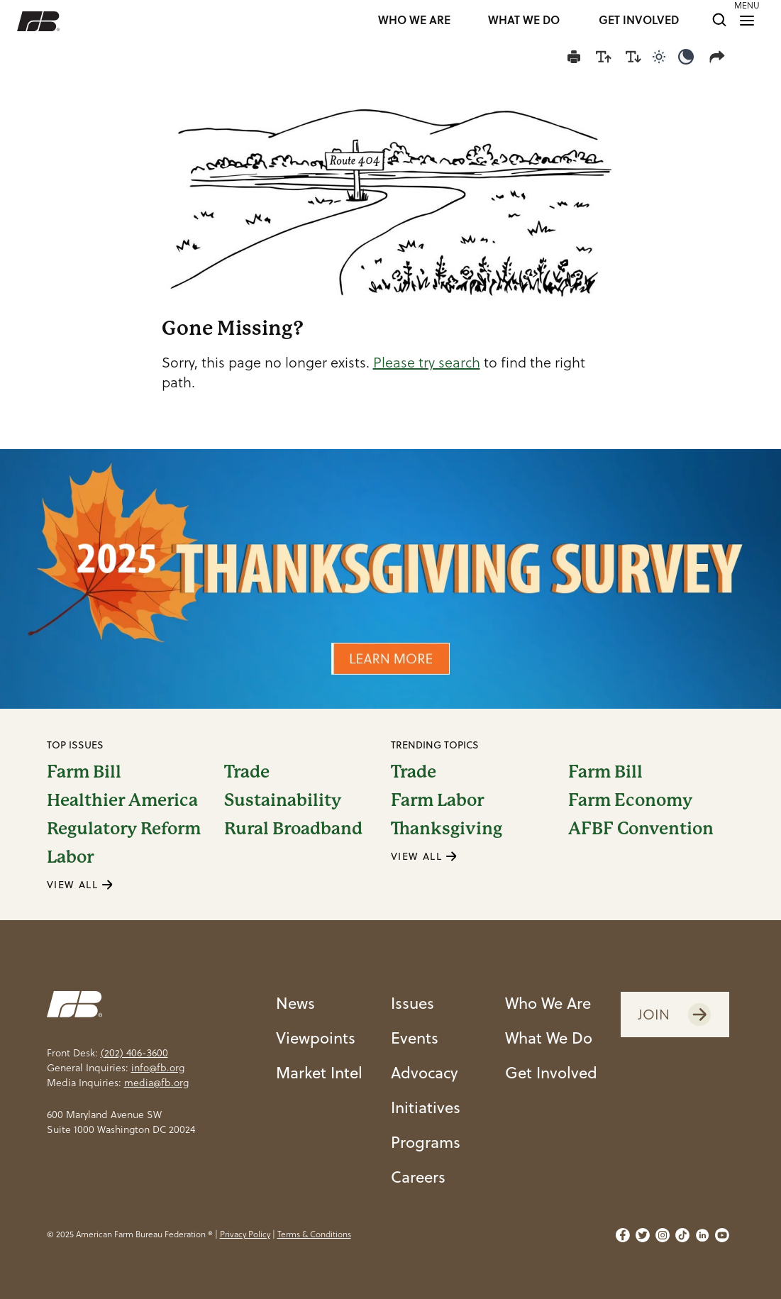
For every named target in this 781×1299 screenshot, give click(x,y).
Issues (412, 1002)
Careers (418, 1176)
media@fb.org (156, 1083)
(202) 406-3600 (134, 1053)
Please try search (426, 362)
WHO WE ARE (414, 21)
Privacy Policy (245, 1234)
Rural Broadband (293, 828)
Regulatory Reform (124, 828)
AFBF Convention (641, 828)
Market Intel (319, 1072)
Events (414, 1037)
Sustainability (282, 800)
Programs (425, 1141)
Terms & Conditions (314, 1234)
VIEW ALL (80, 884)
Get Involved (551, 1072)
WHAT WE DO (524, 21)
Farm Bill (84, 771)
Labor (70, 857)
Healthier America (122, 800)
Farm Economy (630, 800)
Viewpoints (315, 1037)
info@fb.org (157, 1068)
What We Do (548, 1037)
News (295, 1002)
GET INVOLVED (639, 21)
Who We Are (548, 1002)
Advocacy (424, 1072)
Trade (247, 771)
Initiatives (425, 1106)
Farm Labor (437, 800)
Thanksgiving (446, 828)
